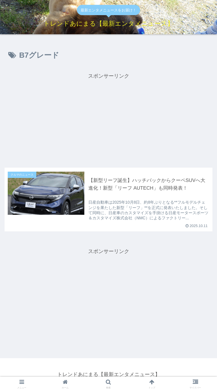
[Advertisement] (108, 121)
